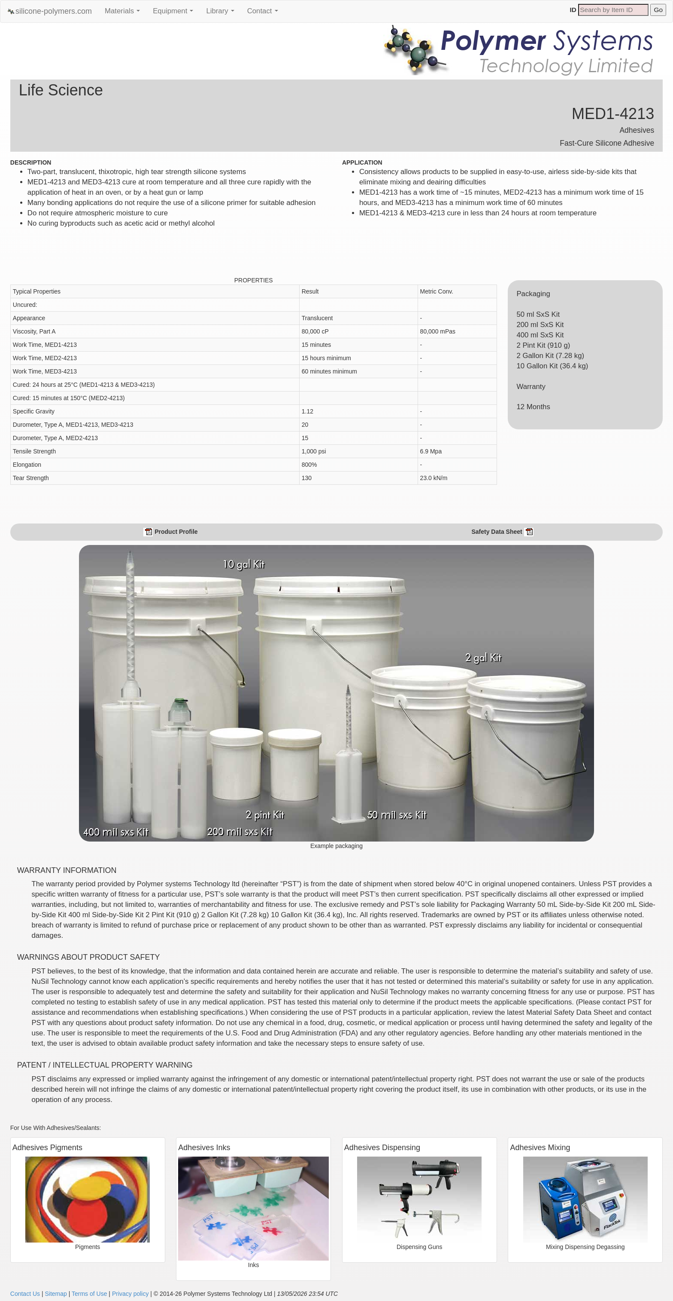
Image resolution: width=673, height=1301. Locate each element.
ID (573, 9)
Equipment (175, 13)
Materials (124, 13)
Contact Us (25, 1293)
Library (222, 13)
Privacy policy (130, 1293)
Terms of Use (89, 1293)
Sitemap (56, 1293)
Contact (264, 13)
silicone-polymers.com (49, 11)
